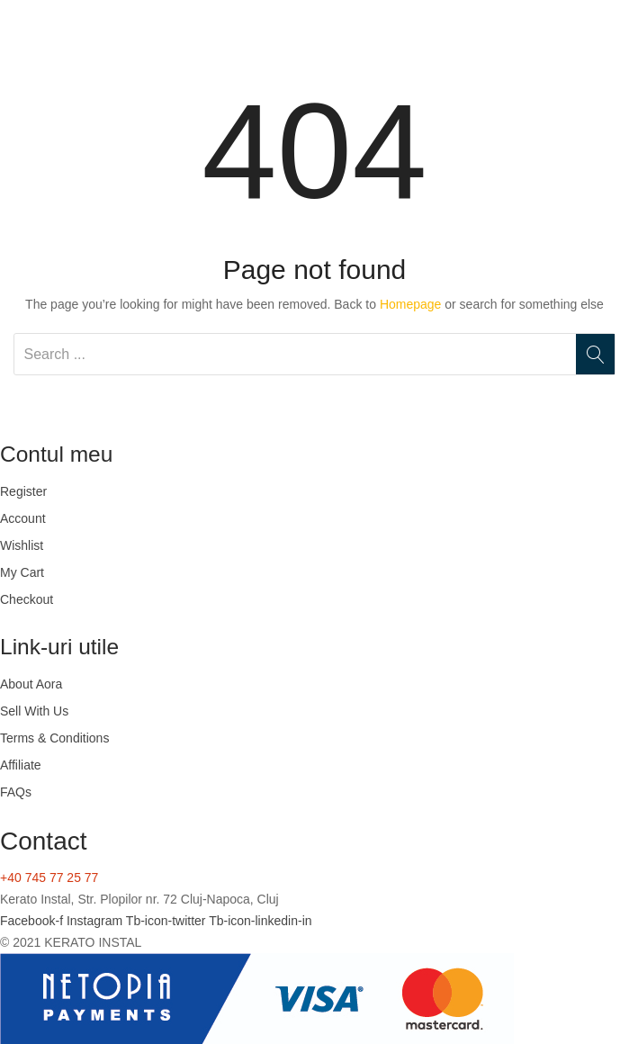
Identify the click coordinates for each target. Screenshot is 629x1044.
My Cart (22, 572)
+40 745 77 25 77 (49, 877)
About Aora (31, 684)
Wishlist (21, 545)
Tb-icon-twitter (167, 921)
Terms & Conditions (54, 738)
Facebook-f (33, 921)
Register (23, 491)
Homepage (411, 304)
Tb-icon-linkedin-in (260, 921)
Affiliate (20, 765)
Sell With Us (34, 711)
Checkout (26, 599)
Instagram (96, 921)
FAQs (15, 792)
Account (23, 518)
